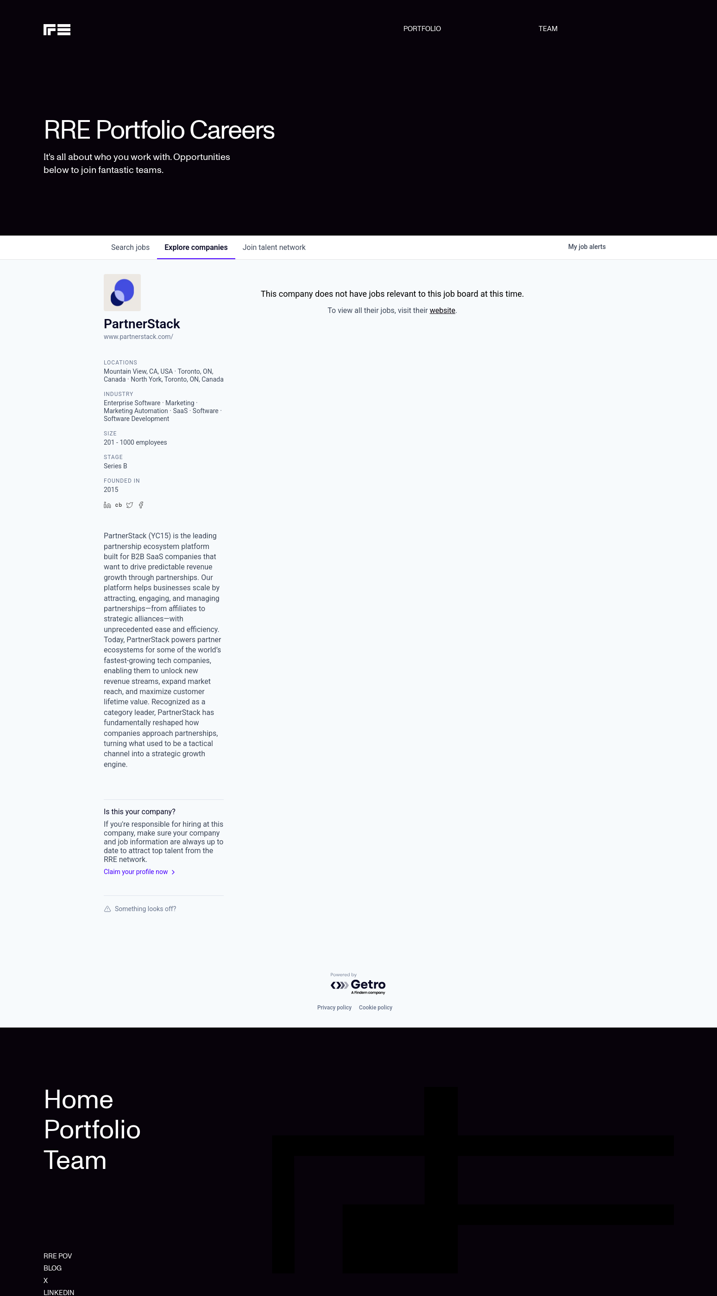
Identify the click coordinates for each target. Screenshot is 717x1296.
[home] (88, 28)
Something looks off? (140, 909)
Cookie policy (375, 1007)
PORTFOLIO (422, 29)
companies (195, 247)
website (442, 310)
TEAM (548, 29)
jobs (130, 247)
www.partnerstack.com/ (138, 336)
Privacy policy (334, 1007)
